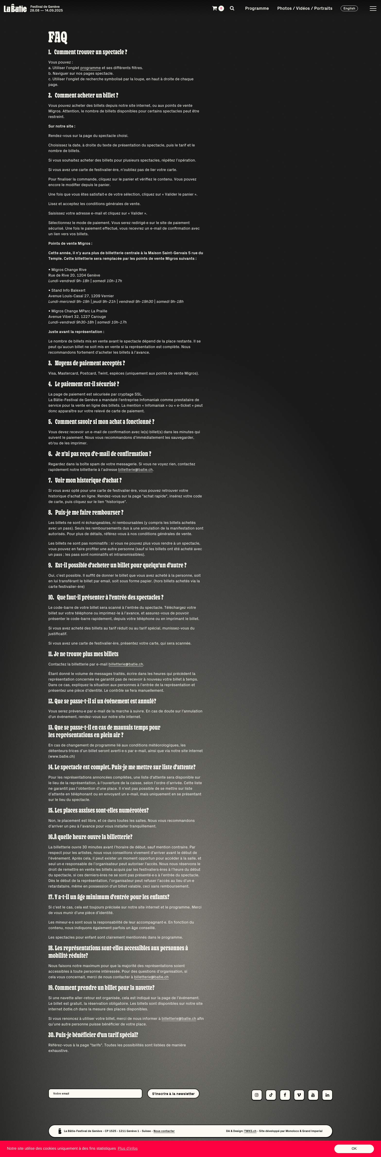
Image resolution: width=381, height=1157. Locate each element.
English (349, 8)
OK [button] (354, 1149)
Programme (257, 8)
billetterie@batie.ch (135, 469)
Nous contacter (164, 1131)
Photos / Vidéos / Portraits (304, 8)
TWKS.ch (250, 1131)
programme (90, 68)
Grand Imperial (312, 1131)
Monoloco (292, 1131)
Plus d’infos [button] (128, 1149)
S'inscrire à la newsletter (173, 1094)
